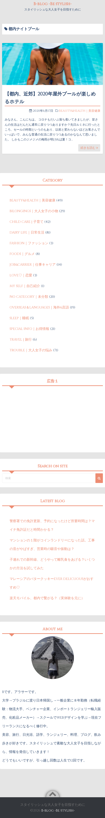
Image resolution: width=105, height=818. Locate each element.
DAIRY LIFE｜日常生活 (27, 232)
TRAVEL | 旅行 (21, 339)
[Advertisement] (52, 418)
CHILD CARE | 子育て (26, 221)
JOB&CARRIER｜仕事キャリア (33, 264)
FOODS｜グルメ (22, 254)
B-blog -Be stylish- (52, 4)
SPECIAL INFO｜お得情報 (29, 328)
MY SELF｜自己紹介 (25, 286)
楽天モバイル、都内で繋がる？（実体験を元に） (47, 598)
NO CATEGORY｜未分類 (29, 296)
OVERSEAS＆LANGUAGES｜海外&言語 (39, 307)
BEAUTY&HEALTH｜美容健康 (79, 111)
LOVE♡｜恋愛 (21, 275)
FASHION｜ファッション (29, 243)
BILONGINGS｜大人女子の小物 (34, 211)
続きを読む (89, 148)
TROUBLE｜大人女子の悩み (31, 350)
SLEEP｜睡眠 (19, 318)
